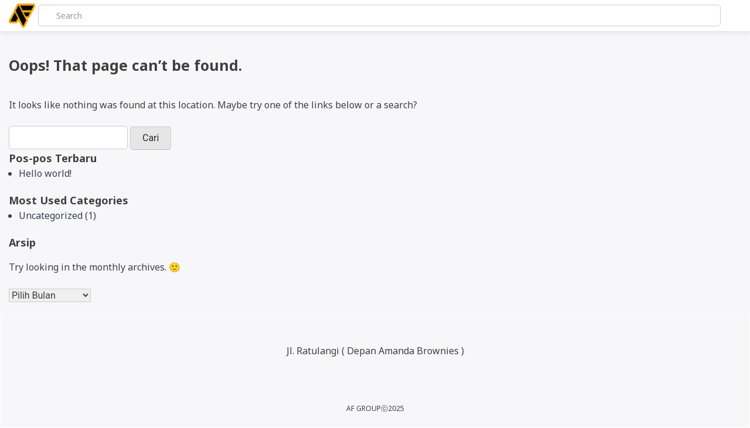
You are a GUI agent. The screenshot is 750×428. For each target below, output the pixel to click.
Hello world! (45, 173)
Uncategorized (51, 215)
